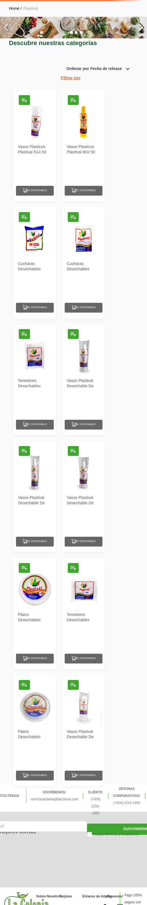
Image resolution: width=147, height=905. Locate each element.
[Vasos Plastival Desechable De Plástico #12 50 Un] (84, 497)
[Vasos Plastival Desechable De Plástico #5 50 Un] (84, 380)
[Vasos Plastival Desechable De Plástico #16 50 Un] (35, 497)
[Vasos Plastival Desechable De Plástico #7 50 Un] (84, 731)
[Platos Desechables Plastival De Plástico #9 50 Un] (35, 614)
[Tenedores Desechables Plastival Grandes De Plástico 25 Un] (35, 380)
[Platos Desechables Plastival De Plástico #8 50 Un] (35, 731)
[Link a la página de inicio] (14, 8)
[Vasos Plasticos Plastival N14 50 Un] (35, 146)
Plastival (30, 8)
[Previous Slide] (6, 27)
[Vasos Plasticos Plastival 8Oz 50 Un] (84, 146)
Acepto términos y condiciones (116, 834)
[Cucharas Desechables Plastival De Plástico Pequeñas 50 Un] (35, 263)
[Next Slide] (141, 27)
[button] (66, 32)
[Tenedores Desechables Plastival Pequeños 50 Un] (84, 614)
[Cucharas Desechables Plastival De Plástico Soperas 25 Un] (84, 263)
